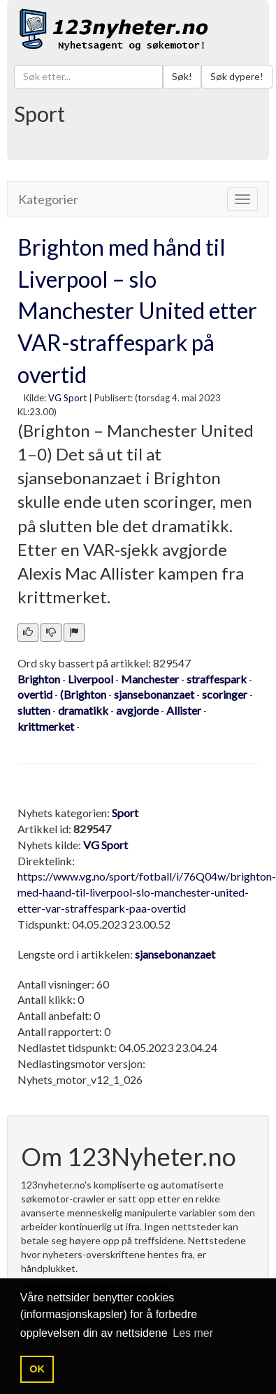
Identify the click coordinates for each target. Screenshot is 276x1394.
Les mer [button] (193, 1333)
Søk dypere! (236, 76)
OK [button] (37, 1368)
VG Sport (67, 397)
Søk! (182, 76)
